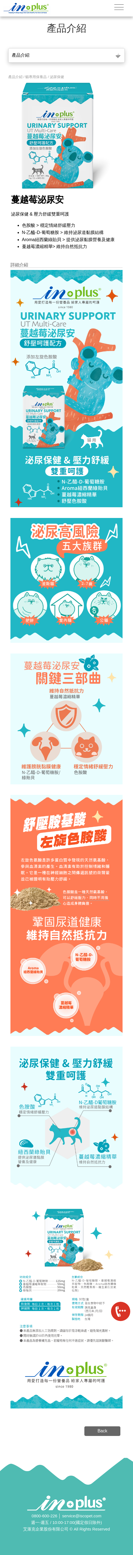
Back (102, 1431)
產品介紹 (20, 55)
